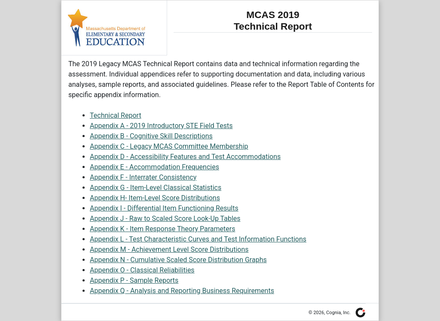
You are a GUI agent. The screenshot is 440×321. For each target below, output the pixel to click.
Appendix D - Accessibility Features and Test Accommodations (185, 157)
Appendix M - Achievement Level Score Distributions (169, 249)
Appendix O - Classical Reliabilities (142, 270)
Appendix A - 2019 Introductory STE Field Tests (161, 126)
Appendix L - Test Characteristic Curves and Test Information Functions (198, 239)
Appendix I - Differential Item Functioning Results (164, 208)
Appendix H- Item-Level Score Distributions (155, 198)
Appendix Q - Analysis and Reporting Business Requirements (182, 291)
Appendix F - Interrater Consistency (143, 177)
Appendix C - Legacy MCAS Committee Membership (169, 146)
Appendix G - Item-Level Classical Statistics (155, 187)
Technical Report (115, 115)
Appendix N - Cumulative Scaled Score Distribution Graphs (178, 260)
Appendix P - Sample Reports (134, 280)
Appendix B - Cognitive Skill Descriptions (151, 136)
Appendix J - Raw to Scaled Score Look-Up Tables (165, 218)
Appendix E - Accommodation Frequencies (154, 167)
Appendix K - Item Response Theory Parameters (162, 229)
